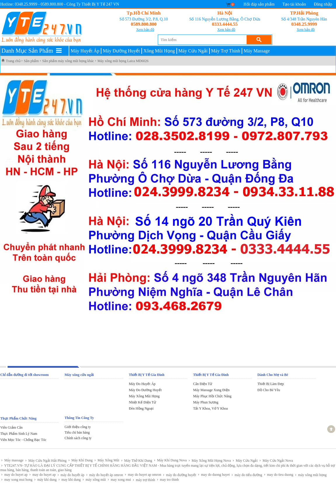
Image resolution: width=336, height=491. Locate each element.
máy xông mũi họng (311, 475)
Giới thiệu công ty (78, 427)
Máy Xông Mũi (106, 460)
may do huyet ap (14, 474)
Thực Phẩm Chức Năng (18, 418)
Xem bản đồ (145, 30)
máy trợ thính (144, 480)
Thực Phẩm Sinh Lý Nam (18, 434)
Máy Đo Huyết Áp (142, 384)
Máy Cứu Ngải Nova (276, 460)
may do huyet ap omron (143, 474)
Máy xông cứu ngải (79, 375)
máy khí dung (45, 479)
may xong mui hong (16, 479)
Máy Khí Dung (80, 460)
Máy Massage (257, 50)
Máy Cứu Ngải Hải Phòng (45, 460)
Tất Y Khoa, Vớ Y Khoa (210, 408)
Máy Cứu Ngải (193, 50)
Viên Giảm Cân (11, 427)
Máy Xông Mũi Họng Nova (210, 460)
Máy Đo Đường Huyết (145, 390)
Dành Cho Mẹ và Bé (272, 375)
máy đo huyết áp (71, 475)
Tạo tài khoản (294, 4)
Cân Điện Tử (202, 384)
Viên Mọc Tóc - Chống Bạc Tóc (23, 440)
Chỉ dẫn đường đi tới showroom (24, 375)
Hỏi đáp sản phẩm (259, 4)
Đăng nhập (323, 4)
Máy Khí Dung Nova (170, 460)
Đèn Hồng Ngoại (141, 408)
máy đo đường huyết (179, 475)
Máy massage (12, 460)
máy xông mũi (94, 479)
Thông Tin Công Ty (79, 418)
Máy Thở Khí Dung (136, 460)
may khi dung (70, 479)
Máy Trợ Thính (225, 50)
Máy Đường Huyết (121, 50)
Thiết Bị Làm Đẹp (270, 384)
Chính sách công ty (78, 438)
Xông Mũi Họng (159, 50)
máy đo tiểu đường (247, 475)
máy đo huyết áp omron (104, 475)
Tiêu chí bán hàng (77, 432)
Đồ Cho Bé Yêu (268, 390)
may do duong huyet (214, 474)
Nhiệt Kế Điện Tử (142, 402)
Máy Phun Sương (205, 402)
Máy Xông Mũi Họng (144, 396)
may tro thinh (168, 479)
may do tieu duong (278, 474)
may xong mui (119, 479)
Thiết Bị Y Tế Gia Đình (146, 375)
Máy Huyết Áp (85, 50)
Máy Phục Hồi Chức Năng (212, 396)
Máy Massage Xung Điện (211, 390)
